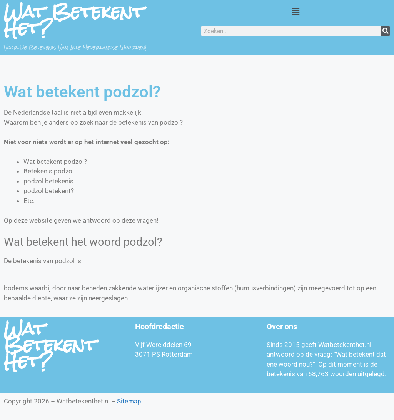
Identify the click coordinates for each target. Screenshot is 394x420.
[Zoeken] (385, 31)
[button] (295, 11)
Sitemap (129, 401)
